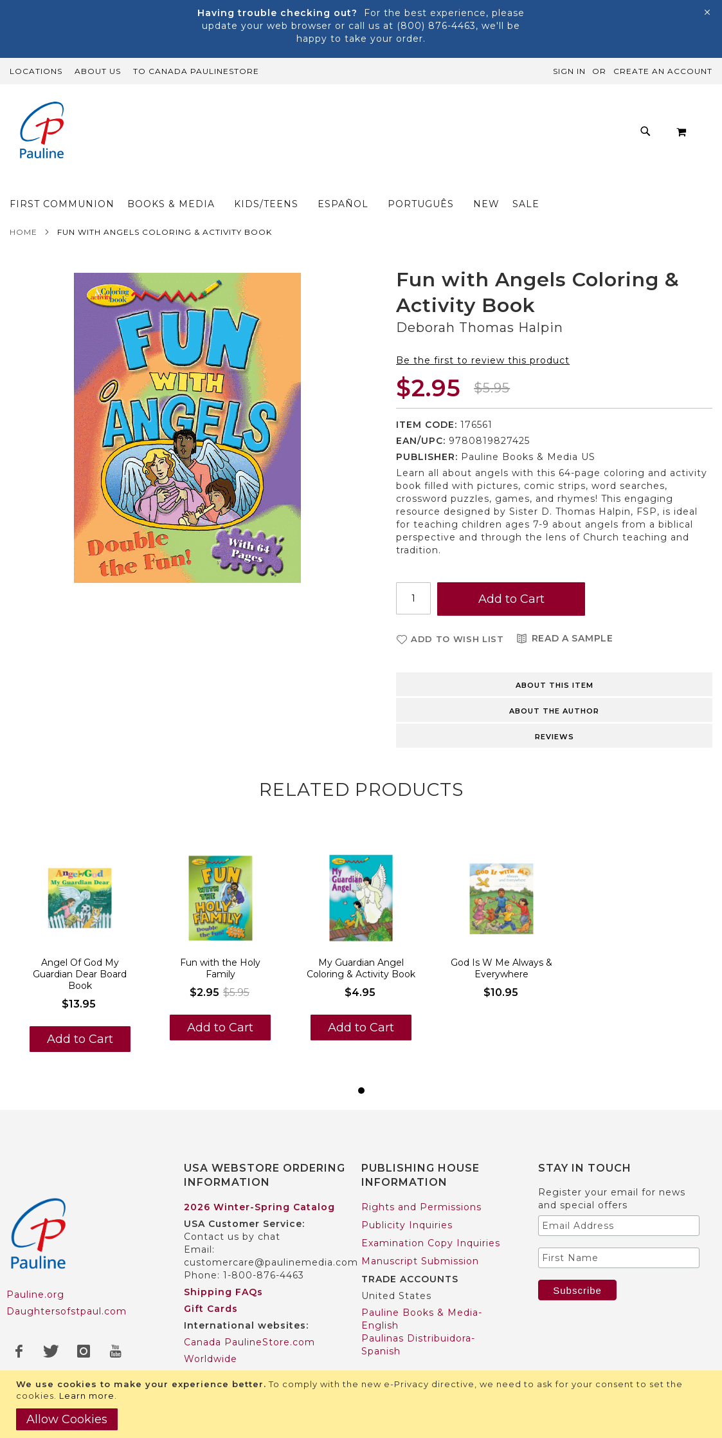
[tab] (554, 658)
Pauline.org (35, 1269)
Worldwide (210, 1334)
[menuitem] (155, 135)
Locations (36, 71)
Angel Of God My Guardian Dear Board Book (80, 949)
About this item (554, 660)
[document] (362, 1404)
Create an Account (662, 71)
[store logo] (42, 131)
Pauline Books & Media (419, 1368)
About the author (554, 685)
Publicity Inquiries (407, 1200)
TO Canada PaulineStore (196, 71)
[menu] (379, 135)
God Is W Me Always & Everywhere (501, 943)
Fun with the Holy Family (220, 943)
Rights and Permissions (421, 1182)
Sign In (569, 71)
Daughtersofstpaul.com (66, 1286)
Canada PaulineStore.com (249, 1317)
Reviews (554, 711)
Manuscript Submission (420, 1236)
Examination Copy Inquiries (430, 1218)
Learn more (86, 1395)
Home (23, 207)
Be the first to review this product (483, 335)
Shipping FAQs (223, 1267)
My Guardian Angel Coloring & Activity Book (361, 943)
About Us (98, 71)
